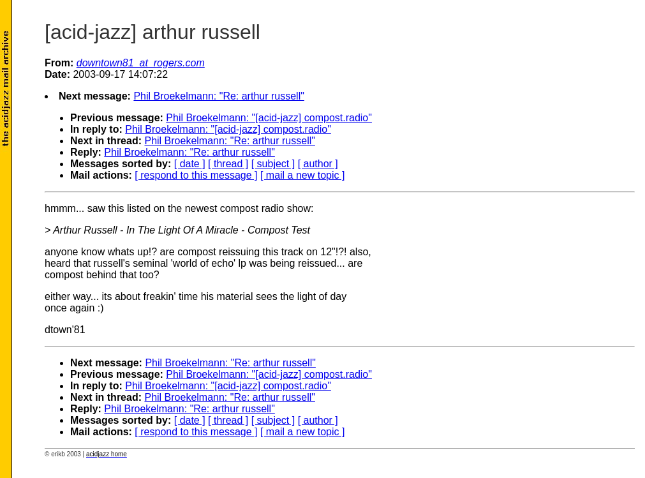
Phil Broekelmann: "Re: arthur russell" (218, 96)
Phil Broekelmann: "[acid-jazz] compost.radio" (269, 117)
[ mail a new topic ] (302, 175)
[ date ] (189, 163)
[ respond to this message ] (196, 175)
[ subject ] (273, 163)
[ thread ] (228, 163)
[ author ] (318, 163)
